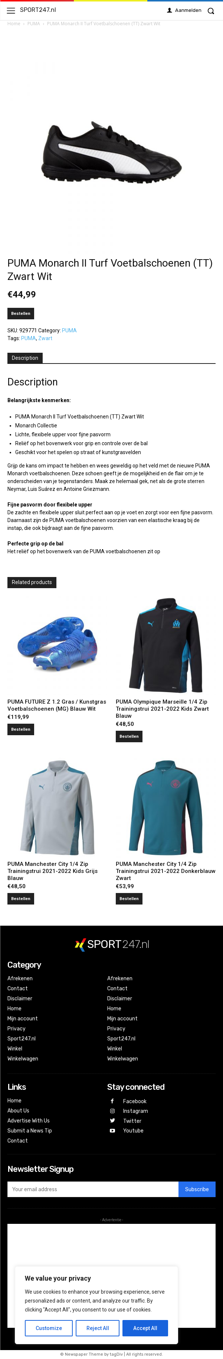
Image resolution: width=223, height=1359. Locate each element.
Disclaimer (19, 998)
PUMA (33, 23)
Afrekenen (20, 978)
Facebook (135, 1101)
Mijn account (22, 1019)
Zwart (45, 338)
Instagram (135, 1111)
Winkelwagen (22, 1059)
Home (13, 23)
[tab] (25, 358)
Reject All (97, 1328)
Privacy (16, 1029)
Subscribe (197, 1189)
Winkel (14, 1049)
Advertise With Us (28, 1121)
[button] (210, 10)
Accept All (145, 1328)
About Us (18, 1111)
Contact (17, 988)
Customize (49, 1328)
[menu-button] (11, 11)
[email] (92, 1189)
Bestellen (20, 313)
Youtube (133, 1131)
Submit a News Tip (29, 1131)
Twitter (132, 1121)
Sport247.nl (21, 1039)
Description (25, 358)
